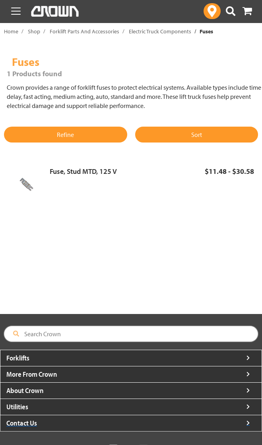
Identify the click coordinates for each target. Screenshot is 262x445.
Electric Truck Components (160, 31)
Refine (65, 135)
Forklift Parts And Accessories (84, 31)
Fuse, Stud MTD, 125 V (83, 171)
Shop (34, 31)
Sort (196, 135)
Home (11, 31)
